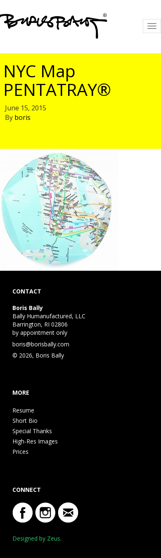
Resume (23, 410)
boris (22, 117)
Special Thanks (32, 431)
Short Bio (25, 420)
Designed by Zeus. (37, 538)
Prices (20, 451)
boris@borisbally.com (40, 344)
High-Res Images (35, 441)
